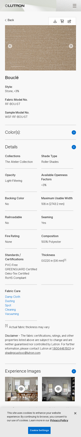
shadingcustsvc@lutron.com (22, 353)
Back (11, 20)
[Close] (75, 413)
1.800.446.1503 (61, 348)
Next (71, 46)
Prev (10, 46)
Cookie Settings (39, 430)
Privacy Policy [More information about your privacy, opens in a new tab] (59, 420)
